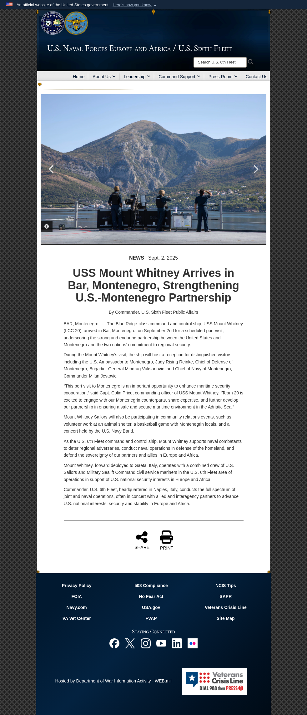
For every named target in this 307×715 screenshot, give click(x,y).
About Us (104, 76)
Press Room (223, 76)
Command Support (179, 76)
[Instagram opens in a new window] (146, 643)
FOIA (76, 596)
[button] (135, 5)
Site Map (226, 618)
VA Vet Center (77, 618)
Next (255, 169)
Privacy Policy (77, 585)
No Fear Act (151, 596)
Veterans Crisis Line (226, 607)
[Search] (220, 62)
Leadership (137, 76)
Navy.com (77, 607)
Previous (51, 169)
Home (78, 76)
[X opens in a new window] (130, 643)
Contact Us (256, 76)
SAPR (225, 596)
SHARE (141, 540)
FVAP (151, 618)
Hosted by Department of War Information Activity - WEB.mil (113, 680)
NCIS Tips (225, 585)
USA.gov (151, 607)
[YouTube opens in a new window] (161, 643)
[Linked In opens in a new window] (177, 643)
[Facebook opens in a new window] (114, 643)
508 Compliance (151, 585)
